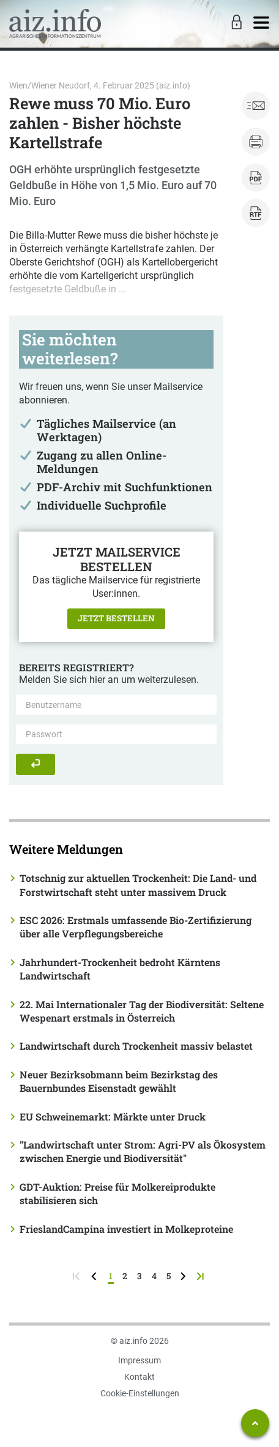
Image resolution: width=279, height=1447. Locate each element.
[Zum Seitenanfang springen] (255, 1423)
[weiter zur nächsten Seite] (184, 1275)
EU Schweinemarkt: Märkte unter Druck (113, 1116)
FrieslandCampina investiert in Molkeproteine (126, 1228)
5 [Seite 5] (168, 1276)
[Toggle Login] (235, 23)
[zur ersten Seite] (77, 1275)
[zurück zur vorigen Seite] (95, 1275)
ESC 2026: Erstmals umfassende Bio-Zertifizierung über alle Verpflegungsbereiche (135, 927)
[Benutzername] (116, 704)
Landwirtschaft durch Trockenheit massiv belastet (136, 1045)
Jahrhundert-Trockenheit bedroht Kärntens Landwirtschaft (120, 969)
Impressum (139, 1360)
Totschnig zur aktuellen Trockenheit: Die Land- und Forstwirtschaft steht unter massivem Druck (138, 884)
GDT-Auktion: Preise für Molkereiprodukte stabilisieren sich (117, 1193)
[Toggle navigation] (261, 23)
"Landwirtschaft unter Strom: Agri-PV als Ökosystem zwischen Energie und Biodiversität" (143, 1151)
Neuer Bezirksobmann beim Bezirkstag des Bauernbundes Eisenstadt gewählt (119, 1081)
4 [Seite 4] (154, 1276)
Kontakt (139, 1377)
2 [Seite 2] (124, 1276)
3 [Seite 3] (139, 1276)
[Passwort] (116, 734)
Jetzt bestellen (116, 618)
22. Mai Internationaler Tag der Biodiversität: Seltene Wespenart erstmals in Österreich (142, 1011)
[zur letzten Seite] (202, 1275)
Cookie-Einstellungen (139, 1393)
